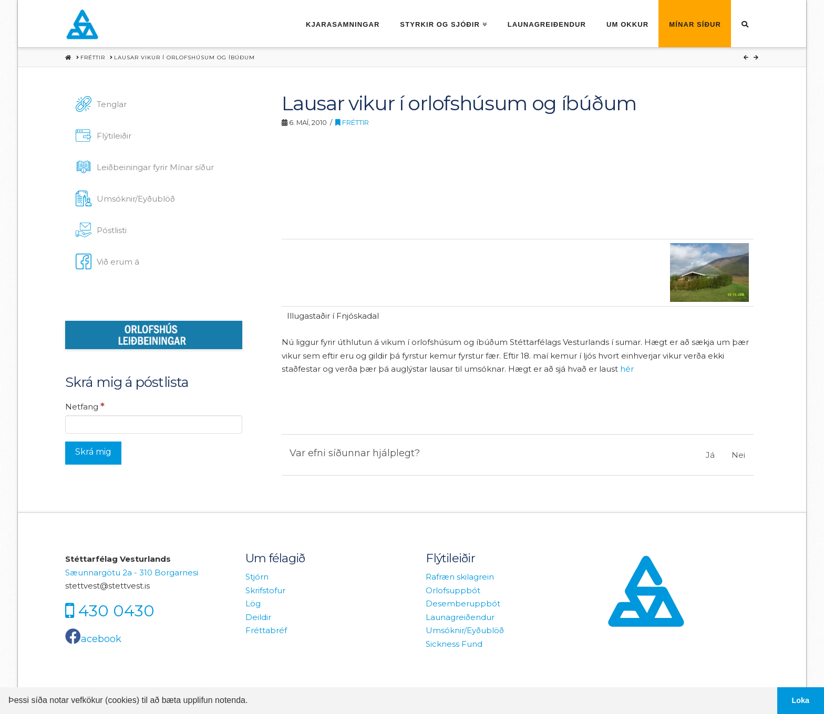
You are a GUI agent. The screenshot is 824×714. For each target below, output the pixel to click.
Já (710, 455)
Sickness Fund (454, 644)
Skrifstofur (265, 590)
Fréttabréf (266, 630)
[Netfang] (153, 424)
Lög (253, 603)
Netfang (85, 406)
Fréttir (352, 123)
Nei (738, 455)
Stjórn (257, 577)
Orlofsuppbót (453, 590)
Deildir (258, 617)
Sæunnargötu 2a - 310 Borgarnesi (131, 573)
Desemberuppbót (463, 603)
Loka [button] (801, 700)
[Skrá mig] (93, 453)
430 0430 (116, 610)
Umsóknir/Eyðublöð (465, 630)
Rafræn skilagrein (460, 577)
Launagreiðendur (460, 617)
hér (627, 369)
